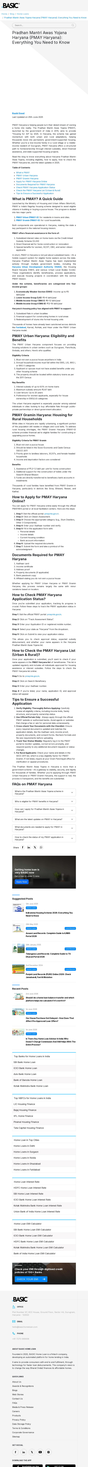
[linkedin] (23, 1436)
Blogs (14, 1374)
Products (16, 1399)
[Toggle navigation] (83, 5)
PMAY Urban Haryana (27, 159)
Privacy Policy (19, 1404)
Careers (16, 1395)
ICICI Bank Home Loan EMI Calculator (33, 1219)
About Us (16, 1366)
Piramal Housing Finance (26, 1106)
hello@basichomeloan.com (24, 1311)
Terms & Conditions (21, 1412)
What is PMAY (23, 156)
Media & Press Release (22, 1391)
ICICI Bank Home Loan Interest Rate (32, 1183)
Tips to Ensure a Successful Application (35, 177)
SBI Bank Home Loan (24, 1046)
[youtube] (40, 1436)
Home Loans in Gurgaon (26, 1136)
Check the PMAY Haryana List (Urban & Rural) (38, 174)
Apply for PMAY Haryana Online (31, 165)
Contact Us (17, 1382)
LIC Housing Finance (24, 1088)
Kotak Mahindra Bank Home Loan (31, 1070)
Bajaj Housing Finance (25, 1094)
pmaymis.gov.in (51, 497)
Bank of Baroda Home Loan (28, 1064)
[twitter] (32, 1436)
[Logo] (10, 5)
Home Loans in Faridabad (27, 1153)
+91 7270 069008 (20, 1323)
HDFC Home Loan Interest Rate (30, 1171)
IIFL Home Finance (23, 1100)
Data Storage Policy (21, 1408)
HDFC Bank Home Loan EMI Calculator (34, 1225)
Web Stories (18, 1378)
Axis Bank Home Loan (25, 1058)
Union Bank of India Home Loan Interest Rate (37, 1195)
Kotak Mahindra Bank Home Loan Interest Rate (38, 1189)
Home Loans (23, 14)
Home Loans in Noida (25, 1141)
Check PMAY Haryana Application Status (35, 171)
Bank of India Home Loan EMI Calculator (34, 1237)
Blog (12, 14)
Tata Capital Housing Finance (29, 1112)
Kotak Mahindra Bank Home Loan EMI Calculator (39, 1231)
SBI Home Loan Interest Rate (28, 1177)
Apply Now (21, 866)
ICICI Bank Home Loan (25, 1052)
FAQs (14, 1387)
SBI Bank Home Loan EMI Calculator (32, 1213)
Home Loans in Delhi (24, 1130)
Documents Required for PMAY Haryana (35, 168)
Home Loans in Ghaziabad (27, 1147)
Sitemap (16, 1420)
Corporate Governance (23, 1416)
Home (4, 14)
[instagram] (48, 1436)
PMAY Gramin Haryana (27, 162)
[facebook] (15, 1436)
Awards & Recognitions (23, 1370)
